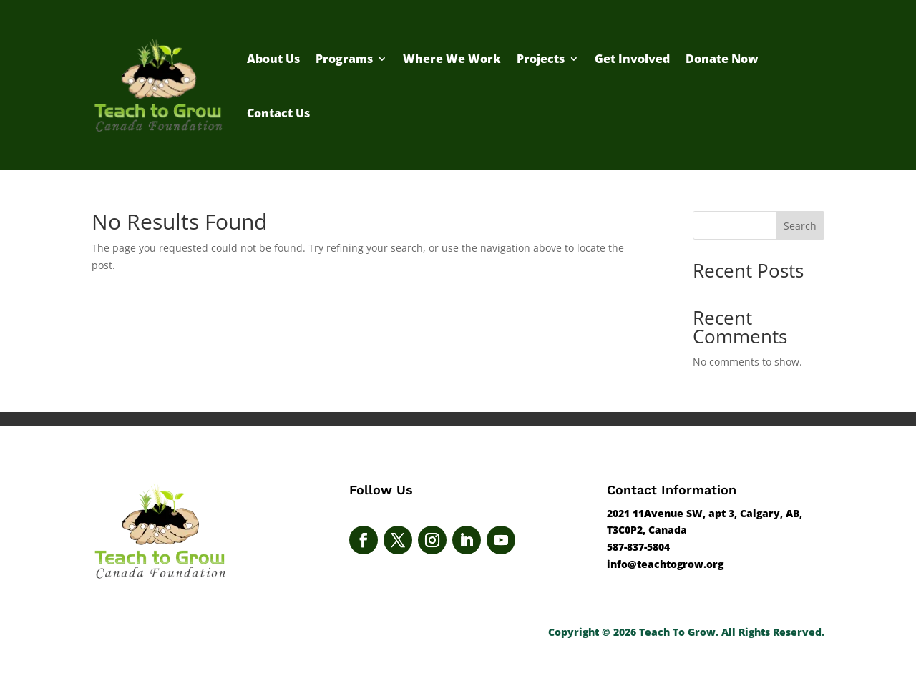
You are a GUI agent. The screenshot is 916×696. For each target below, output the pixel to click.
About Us (273, 59)
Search (800, 225)
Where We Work (452, 59)
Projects (541, 59)
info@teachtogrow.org (665, 564)
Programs (344, 59)
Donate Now (722, 59)
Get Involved (632, 59)
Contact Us (278, 113)
